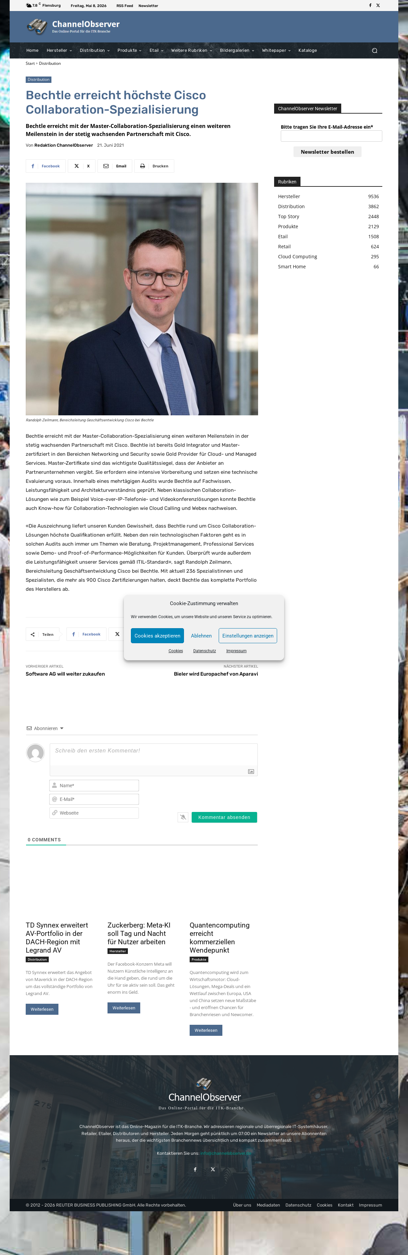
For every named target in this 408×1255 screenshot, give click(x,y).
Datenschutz (204, 651)
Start (30, 63)
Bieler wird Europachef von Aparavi (216, 674)
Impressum (236, 651)
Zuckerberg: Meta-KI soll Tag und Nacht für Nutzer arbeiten (139, 933)
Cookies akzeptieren (157, 636)
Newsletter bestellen (327, 151)
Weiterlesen (42, 1009)
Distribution (50, 63)
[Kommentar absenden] (224, 817)
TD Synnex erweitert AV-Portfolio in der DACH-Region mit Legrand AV (57, 937)
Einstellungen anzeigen (247, 636)
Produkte (199, 959)
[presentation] (215, 792)
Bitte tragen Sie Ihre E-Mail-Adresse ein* (327, 127)
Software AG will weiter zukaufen (65, 674)
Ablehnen (201, 636)
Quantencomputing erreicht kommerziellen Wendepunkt (220, 937)
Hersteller (118, 951)
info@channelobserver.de (225, 1153)
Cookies (176, 651)
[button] (374, 50)
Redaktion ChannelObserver (63, 145)
